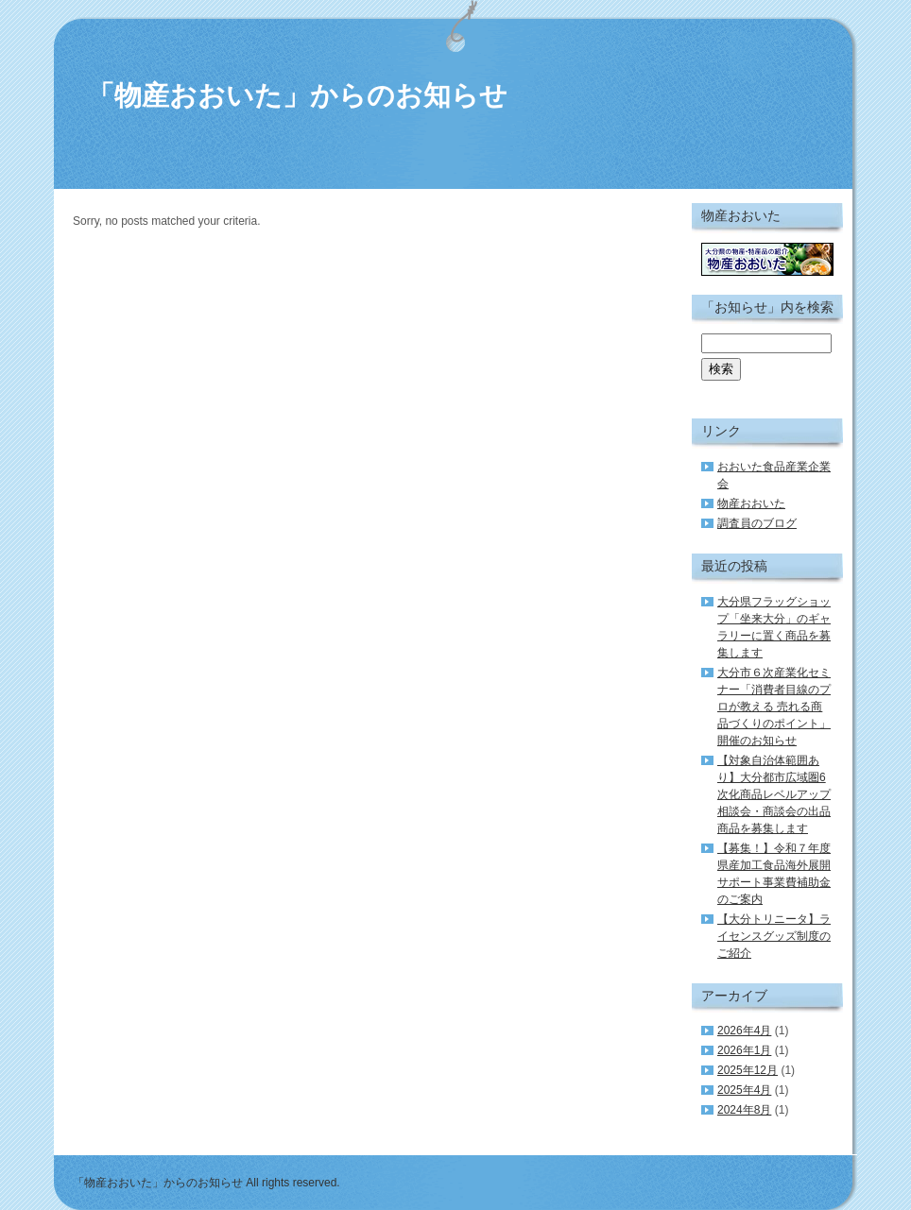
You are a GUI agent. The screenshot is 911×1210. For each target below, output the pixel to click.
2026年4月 (744, 1030)
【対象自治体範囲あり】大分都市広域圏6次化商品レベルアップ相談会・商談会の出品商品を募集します (774, 794)
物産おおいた (751, 503)
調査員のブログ (757, 523)
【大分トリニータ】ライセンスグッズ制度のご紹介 (774, 936)
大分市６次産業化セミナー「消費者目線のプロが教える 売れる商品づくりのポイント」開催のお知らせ (774, 706)
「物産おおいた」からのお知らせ (297, 95)
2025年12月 (747, 1070)
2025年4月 (744, 1090)
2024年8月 (744, 1109)
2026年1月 (744, 1050)
